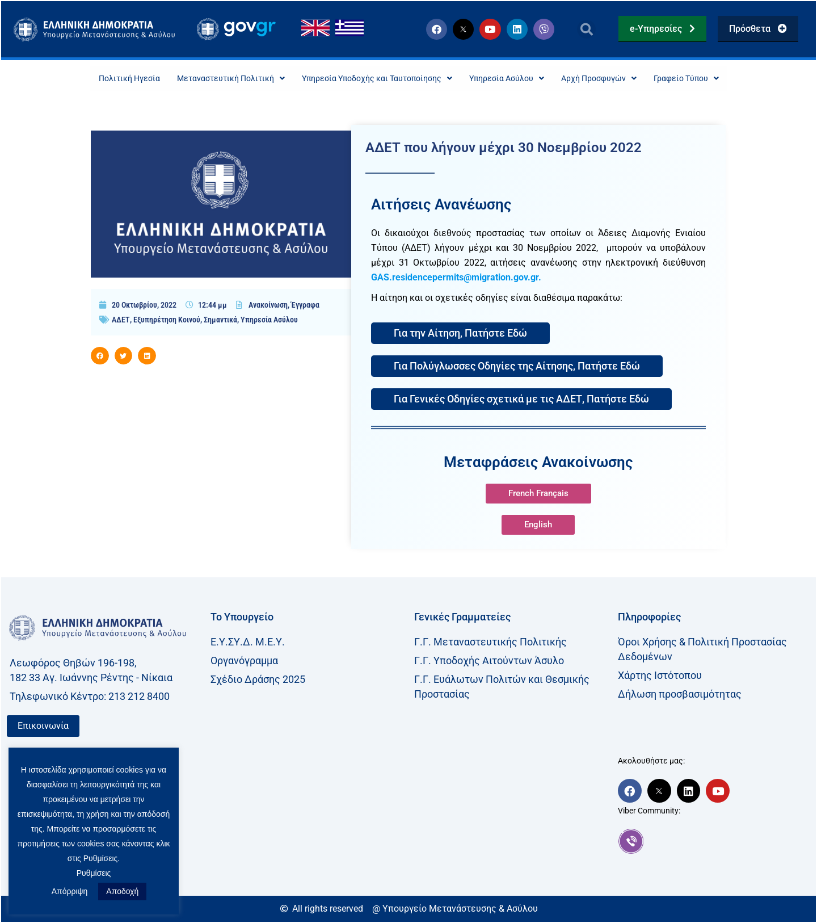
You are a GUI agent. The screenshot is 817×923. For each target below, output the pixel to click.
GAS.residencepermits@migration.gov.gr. (456, 278)
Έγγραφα (305, 306)
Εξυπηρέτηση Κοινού (166, 320)
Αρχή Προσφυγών (618, 78)
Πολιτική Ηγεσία (100, 78)
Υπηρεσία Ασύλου (517, 78)
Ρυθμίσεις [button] (94, 873)
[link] (714, 842)
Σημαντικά (220, 320)
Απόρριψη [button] (70, 891)
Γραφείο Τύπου (715, 78)
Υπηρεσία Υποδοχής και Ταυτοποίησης (373, 78)
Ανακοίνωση (268, 306)
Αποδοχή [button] (122, 891)
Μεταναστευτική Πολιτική (211, 78)
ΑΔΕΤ (121, 320)
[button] (586, 29)
